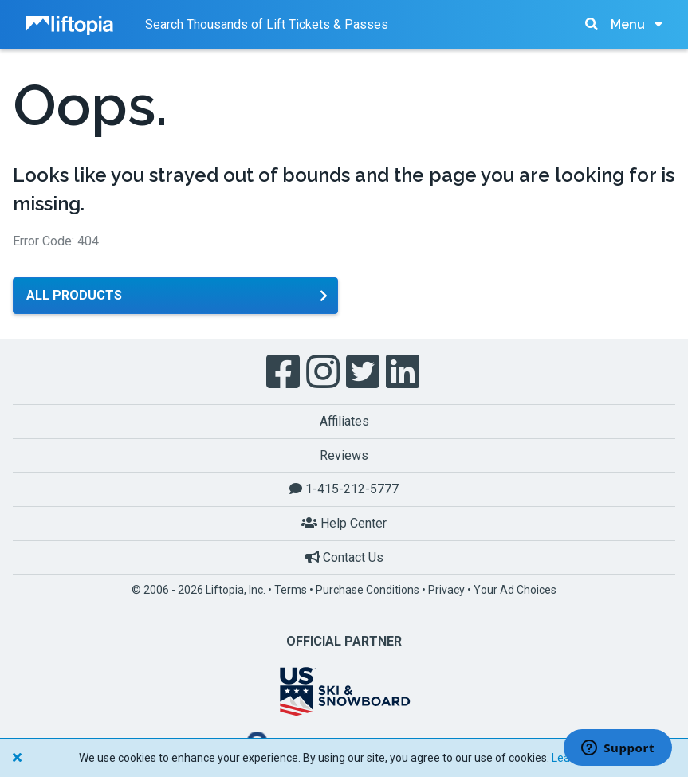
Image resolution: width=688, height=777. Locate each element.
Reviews (344, 455)
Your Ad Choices (515, 589)
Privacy (446, 589)
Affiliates (344, 421)
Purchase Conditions (367, 589)
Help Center (344, 523)
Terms (290, 589)
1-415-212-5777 (344, 488)
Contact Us (344, 557)
